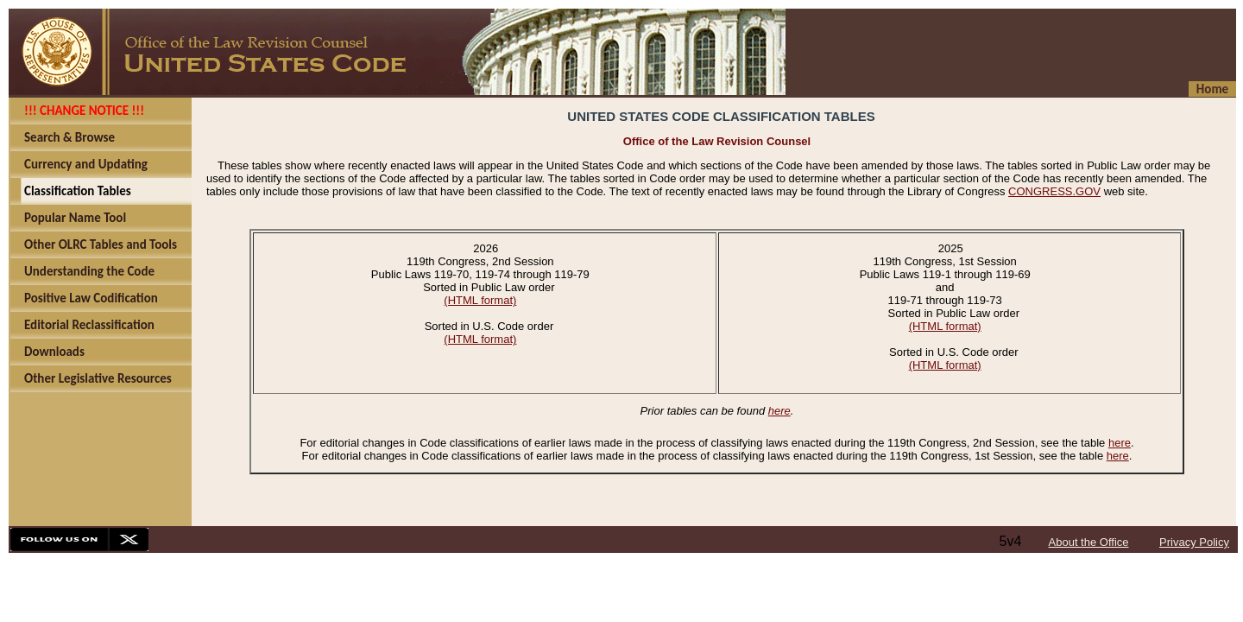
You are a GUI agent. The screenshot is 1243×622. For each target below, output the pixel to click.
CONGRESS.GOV (1054, 191)
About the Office (1089, 542)
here (779, 410)
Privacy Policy (1194, 542)
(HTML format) (480, 300)
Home (1212, 89)
